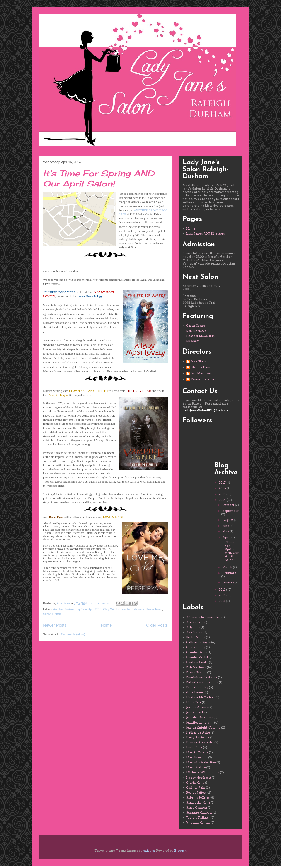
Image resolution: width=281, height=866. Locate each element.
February (229, 573)
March (227, 567)
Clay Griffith (111, 609)
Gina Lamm (195, 692)
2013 (222, 589)
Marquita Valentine (201, 762)
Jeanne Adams (197, 707)
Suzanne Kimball (199, 812)
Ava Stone (198, 361)
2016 (223, 488)
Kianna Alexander (200, 742)
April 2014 (95, 609)
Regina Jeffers (196, 792)
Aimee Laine (195, 622)
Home (106, 625)
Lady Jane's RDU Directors (205, 233)
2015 (222, 494)
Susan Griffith (52, 614)
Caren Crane (195, 325)
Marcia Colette (197, 752)
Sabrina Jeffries (198, 797)
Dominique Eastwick (201, 677)
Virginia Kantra (198, 822)
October (228, 505)
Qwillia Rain (195, 787)
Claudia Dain (200, 367)
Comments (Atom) (73, 634)
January (228, 582)
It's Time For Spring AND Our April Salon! (98, 178)
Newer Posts (54, 625)
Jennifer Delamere (132, 609)
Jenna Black (195, 712)
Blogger (180, 850)
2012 (222, 595)
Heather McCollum (200, 336)
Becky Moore (195, 637)
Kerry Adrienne (197, 737)
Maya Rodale (196, 767)
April (226, 537)
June (226, 525)
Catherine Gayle (198, 642)
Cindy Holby (195, 647)
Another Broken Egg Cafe (70, 609)
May (226, 531)
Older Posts (157, 625)
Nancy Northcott (198, 777)
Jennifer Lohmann (199, 722)
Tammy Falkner (202, 379)
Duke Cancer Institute (202, 682)
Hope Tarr (193, 702)
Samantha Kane (198, 802)
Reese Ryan (154, 609)
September (230, 511)
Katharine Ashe (198, 732)
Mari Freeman (197, 757)
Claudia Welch (197, 657)
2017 (222, 482)
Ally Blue (193, 627)
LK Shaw (193, 341)
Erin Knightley (197, 687)
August (228, 520)
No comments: (100, 603)
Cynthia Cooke (197, 662)
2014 (223, 500)
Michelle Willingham (202, 772)
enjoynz (149, 850)
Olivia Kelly (195, 782)
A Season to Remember (203, 617)
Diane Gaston (196, 672)
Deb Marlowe (196, 331)
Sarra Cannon (196, 807)
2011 (222, 601)
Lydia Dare (194, 747)
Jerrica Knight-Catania (203, 727)
